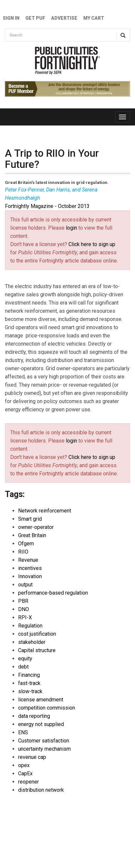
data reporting (34, 716)
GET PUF (35, 18)
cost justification (37, 634)
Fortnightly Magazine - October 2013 (47, 206)
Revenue (28, 560)
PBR (23, 601)
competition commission (46, 708)
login (71, 228)
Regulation (30, 626)
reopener (28, 782)
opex (24, 765)
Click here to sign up (91, 244)
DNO (23, 609)
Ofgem (26, 543)
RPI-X (25, 617)
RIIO (23, 552)
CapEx (25, 773)
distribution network (41, 790)
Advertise (64, 18)
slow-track (30, 691)
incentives (30, 568)
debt (23, 667)
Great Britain (32, 535)
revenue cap (32, 757)
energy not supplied (41, 724)
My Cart (93, 18)
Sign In (11, 18)
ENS (23, 732)
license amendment (40, 699)
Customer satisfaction (43, 741)
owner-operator (36, 527)
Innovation (30, 576)
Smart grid (30, 519)
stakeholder (31, 642)
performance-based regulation (53, 593)
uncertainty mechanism (44, 749)
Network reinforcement (44, 511)
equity (25, 658)
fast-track (29, 683)
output (25, 584)
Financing (29, 675)
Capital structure (37, 650)
